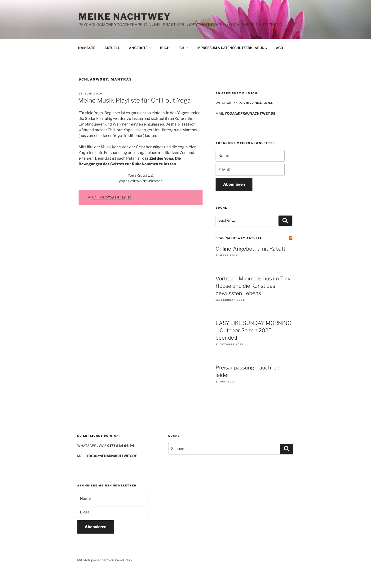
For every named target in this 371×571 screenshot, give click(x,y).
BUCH (164, 48)
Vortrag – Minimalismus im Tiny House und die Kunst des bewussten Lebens (253, 285)
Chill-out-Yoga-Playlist (111, 197)
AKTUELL (112, 48)
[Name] (250, 156)
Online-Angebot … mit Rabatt (250, 249)
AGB (279, 48)
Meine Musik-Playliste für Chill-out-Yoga (134, 100)
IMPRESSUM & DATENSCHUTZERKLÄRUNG (231, 48)
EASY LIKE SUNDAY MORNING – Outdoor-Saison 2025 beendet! (253, 330)
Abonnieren (234, 184)
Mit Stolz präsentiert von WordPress (104, 560)
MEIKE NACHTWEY (125, 16)
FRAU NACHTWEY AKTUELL (239, 238)
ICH (183, 48)
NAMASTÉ (86, 48)
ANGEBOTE (140, 48)
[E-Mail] (250, 169)
